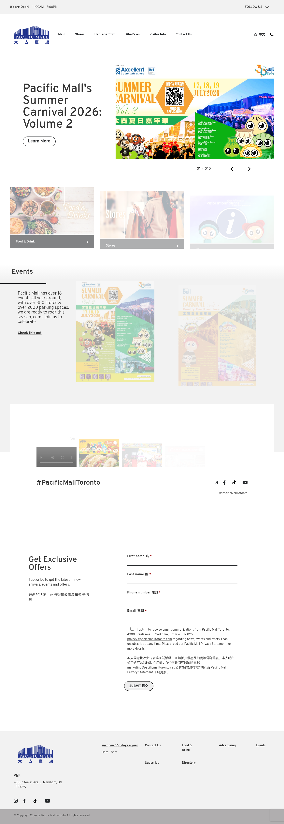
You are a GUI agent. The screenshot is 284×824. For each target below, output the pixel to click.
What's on (132, 35)
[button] (232, 169)
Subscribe (152, 763)
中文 (259, 35)
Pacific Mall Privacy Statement (205, 644)
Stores (80, 35)
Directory (189, 763)
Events (261, 746)
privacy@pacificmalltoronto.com (149, 639)
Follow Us (257, 7)
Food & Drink (187, 748)
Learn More (39, 141)
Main (61, 35)
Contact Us (184, 35)
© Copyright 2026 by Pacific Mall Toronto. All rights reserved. (52, 815)
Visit (17, 776)
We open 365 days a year (120, 746)
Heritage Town (105, 35)
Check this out (30, 333)
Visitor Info (157, 35)
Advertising (227, 746)
